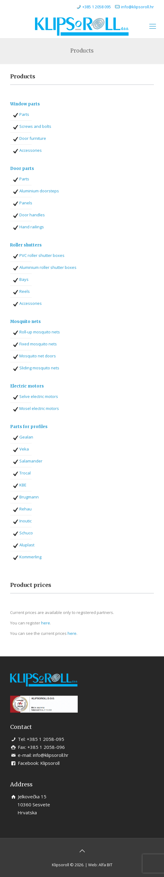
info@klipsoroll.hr (137, 7)
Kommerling (30, 557)
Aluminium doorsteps (39, 191)
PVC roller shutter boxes (41, 255)
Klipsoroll (50, 763)
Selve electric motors (38, 396)
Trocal (25, 473)
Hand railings (31, 227)
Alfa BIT (105, 864)
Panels (25, 203)
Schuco (26, 533)
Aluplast (26, 545)
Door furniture (32, 138)
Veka (24, 449)
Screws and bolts (35, 126)
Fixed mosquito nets (38, 344)
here (45, 623)
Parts (24, 114)
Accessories (30, 150)
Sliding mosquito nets (39, 368)
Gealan (26, 437)
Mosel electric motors (39, 408)
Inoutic (25, 521)
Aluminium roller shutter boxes (47, 267)
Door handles (32, 215)
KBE (22, 485)
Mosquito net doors (37, 356)
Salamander (30, 461)
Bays (24, 279)
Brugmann (29, 497)
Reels (24, 291)
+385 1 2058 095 (96, 7)
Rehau (25, 509)
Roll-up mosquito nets (39, 332)
